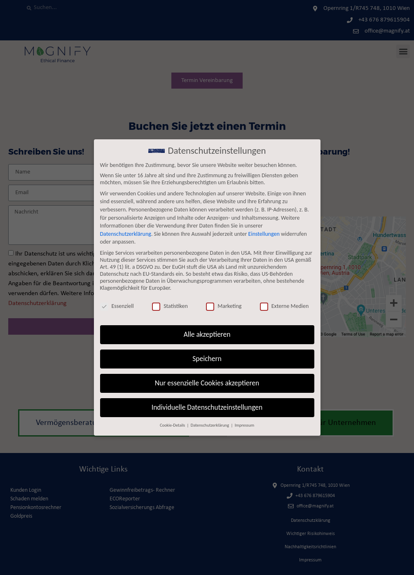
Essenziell (117, 306)
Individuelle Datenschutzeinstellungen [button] (207, 407)
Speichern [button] (207, 358)
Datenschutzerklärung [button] (210, 425)
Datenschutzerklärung (125, 233)
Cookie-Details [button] (173, 425)
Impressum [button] (244, 425)
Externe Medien (284, 306)
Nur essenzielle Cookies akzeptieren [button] (207, 382)
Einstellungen (264, 233)
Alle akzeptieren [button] (207, 334)
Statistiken (170, 306)
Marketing (223, 306)
